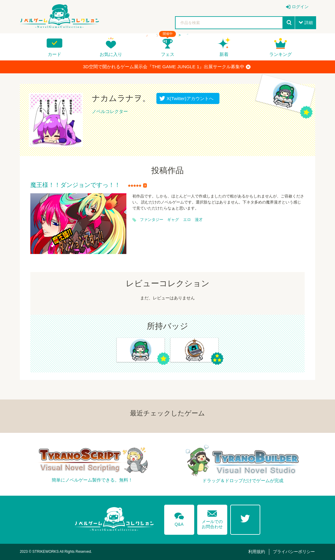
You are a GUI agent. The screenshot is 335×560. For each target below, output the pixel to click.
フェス (167, 54)
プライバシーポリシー (294, 551)
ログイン (300, 6)
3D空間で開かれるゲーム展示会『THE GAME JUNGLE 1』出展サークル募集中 (167, 66)
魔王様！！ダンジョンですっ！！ (75, 185)
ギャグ (173, 220)
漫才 (199, 220)
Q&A (179, 518)
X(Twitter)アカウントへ (188, 98)
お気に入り (111, 54)
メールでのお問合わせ (212, 518)
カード (54, 54)
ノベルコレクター (110, 111)
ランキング (280, 54)
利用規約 (256, 551)
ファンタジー (151, 220)
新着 (223, 54)
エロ (187, 220)
